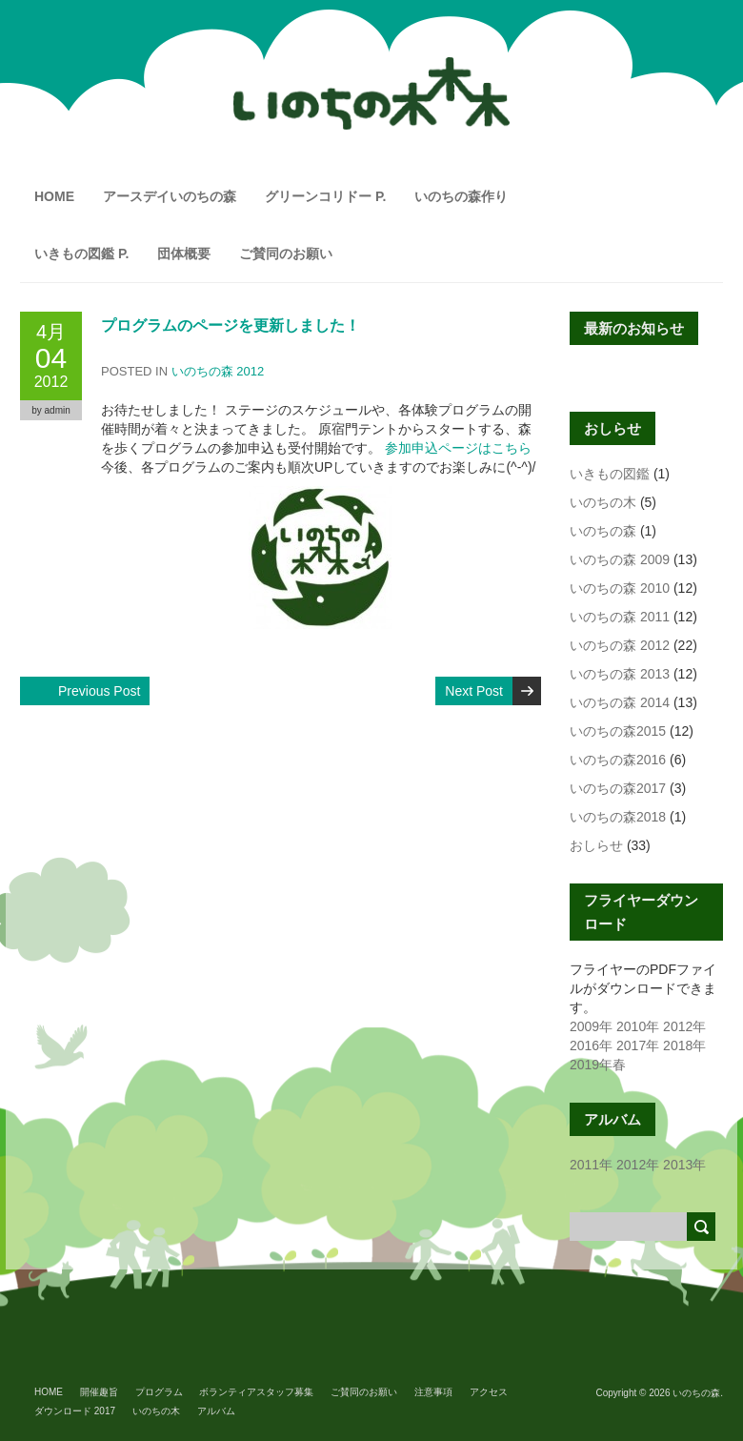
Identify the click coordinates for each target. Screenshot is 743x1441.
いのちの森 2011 (620, 616)
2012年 (684, 1026)
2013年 (684, 1164)
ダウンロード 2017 (74, 1411)
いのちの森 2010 (620, 588)
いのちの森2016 (618, 759)
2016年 (591, 1045)
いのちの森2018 (618, 816)
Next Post (474, 691)
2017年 (637, 1045)
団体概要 (184, 253)
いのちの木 (603, 502)
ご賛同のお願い (285, 253)
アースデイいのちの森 (169, 196)
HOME (54, 196)
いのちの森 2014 (620, 702)
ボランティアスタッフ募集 (256, 1392)
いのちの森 (603, 530)
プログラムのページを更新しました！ (230, 325)
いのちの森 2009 (620, 559)
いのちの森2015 (618, 731)
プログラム (159, 1392)
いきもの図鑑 (610, 473)
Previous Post (99, 691)
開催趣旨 (99, 1392)
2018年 (684, 1045)
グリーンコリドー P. (325, 196)
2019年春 (598, 1064)
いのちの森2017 (618, 788)
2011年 (591, 1164)
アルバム (216, 1411)
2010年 (637, 1026)
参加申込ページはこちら (458, 448)
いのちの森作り (461, 196)
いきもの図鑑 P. (81, 253)
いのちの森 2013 (620, 673)
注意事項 (433, 1392)
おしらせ (596, 845)
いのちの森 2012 (218, 371)
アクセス (489, 1392)
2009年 (591, 1026)
